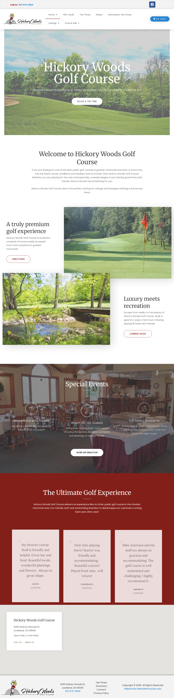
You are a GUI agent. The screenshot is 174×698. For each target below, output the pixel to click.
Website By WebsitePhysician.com (142, 688)
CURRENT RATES (138, 333)
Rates (99, 14)
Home (52, 14)
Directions (18, 259)
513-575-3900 (26, 4)
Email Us (29, 642)
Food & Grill (72, 23)
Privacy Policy (101, 693)
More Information (87, 452)
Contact (101, 689)
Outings (53, 23)
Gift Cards (68, 14)
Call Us (18, 642)
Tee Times (85, 14)
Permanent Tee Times (120, 14)
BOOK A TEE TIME (87, 101)
